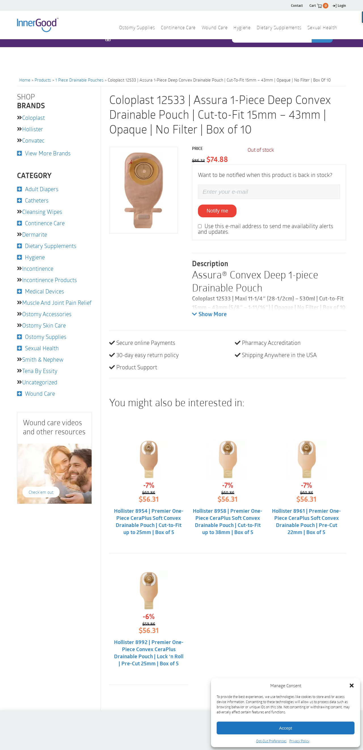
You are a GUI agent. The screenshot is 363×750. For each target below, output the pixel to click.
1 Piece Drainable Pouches (79, 80)
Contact (297, 5)
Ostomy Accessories (46, 314)
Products (43, 80)
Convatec (33, 140)
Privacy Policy (299, 741)
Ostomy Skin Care (44, 325)
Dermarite (34, 234)
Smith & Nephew (43, 359)
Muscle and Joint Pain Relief (57, 302)
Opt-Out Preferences (271, 741)
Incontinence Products (49, 280)
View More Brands (48, 153)
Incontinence (37, 268)
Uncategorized (39, 382)
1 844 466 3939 (130, 50)
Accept (285, 728)
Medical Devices (44, 291)
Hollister (32, 129)
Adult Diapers (41, 189)
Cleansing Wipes (42, 211)
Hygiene (241, 28)
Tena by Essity (39, 370)
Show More (209, 314)
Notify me (217, 211)
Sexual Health (322, 28)
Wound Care (214, 28)
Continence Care (178, 28)
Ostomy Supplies (137, 28)
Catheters (36, 200)
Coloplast (33, 117)
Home (24, 80)
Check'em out (41, 492)
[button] (351, 685)
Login (339, 5)
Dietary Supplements (279, 28)
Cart (318, 5)
